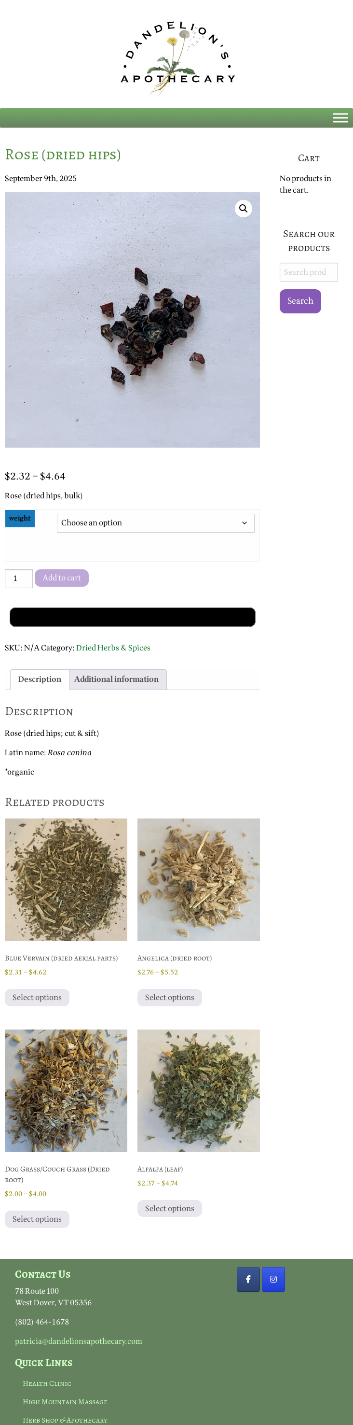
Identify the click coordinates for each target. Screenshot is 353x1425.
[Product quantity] (19, 578)
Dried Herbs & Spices (113, 648)
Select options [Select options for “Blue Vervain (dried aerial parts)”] (37, 997)
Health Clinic (47, 1383)
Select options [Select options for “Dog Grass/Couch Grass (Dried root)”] (37, 1219)
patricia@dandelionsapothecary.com (78, 1341)
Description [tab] (39, 679)
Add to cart (61, 578)
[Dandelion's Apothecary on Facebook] (248, 1279)
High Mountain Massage (65, 1402)
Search (300, 301)
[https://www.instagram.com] (273, 1279)
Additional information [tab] (116, 679)
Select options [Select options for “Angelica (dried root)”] (169, 997)
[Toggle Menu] (340, 117)
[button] (243, 208)
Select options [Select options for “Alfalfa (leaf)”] (169, 1208)
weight (20, 518)
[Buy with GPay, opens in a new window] (133, 617)
